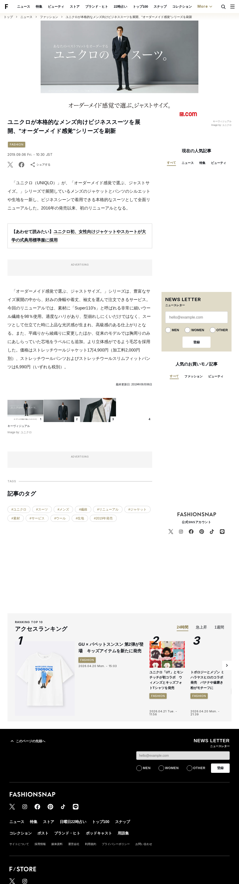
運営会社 (73, 844)
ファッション (49, 16)
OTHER (222, 330)
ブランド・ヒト (96, 6)
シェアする (40, 164)
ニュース (23, 6)
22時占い (120, 6)
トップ (8, 16)
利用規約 (90, 844)
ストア (75, 6)
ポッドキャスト (99, 833)
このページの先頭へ (27, 741)
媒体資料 (57, 844)
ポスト (43, 833)
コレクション (182, 6)
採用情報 (40, 844)
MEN (175, 330)
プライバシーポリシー (116, 844)
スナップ (160, 6)
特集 (39, 6)
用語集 (123, 833)
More (205, 6)
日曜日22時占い (73, 822)
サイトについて (19, 844)
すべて (171, 162)
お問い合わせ (143, 844)
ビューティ (56, 6)
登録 (196, 342)
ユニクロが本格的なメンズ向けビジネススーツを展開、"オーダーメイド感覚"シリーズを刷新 (129, 16)
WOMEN (197, 330)
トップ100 (140, 6)
